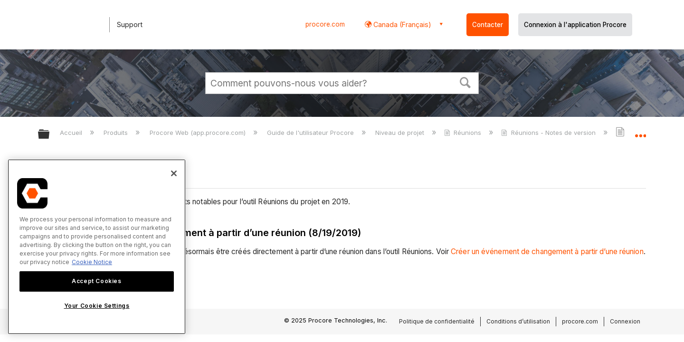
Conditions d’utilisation (518, 321)
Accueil (72, 132)
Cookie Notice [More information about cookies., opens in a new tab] (92, 262)
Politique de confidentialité (437, 321)
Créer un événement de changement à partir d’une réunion (547, 251)
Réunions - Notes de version (549, 132)
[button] (465, 81)
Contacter (487, 24)
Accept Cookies (96, 281)
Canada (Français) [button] (401, 24)
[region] (97, 246)
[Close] (173, 173)
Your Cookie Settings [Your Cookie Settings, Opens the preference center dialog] (97, 305)
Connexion (625, 321)
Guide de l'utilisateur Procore (311, 132)
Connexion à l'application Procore (575, 24)
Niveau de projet (400, 132)
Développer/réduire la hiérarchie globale (49, 135)
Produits (117, 132)
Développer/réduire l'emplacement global (640, 131)
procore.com (325, 24)
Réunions (463, 132)
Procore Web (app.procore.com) (198, 132)
